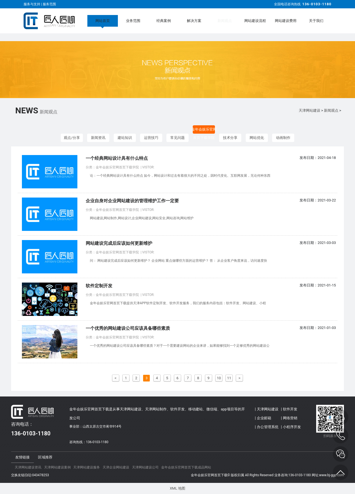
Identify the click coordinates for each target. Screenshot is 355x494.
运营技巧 (151, 138)
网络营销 (290, 418)
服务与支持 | (33, 4)
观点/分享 (72, 138)
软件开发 (290, 409)
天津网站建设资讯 (28, 467)
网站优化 (257, 138)
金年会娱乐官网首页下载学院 (204, 130)
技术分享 (230, 138)
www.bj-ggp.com (331, 475)
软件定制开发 (99, 285)
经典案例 (163, 21)
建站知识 (125, 138)
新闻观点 (224, 21)
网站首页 (102, 21)
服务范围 (49, 4)
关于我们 (316, 21)
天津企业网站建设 (116, 467)
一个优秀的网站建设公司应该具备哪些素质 (128, 328)
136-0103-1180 (316, 4)
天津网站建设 (309, 110)
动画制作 (283, 138)
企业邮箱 (264, 418)
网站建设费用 (285, 21)
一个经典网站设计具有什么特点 (117, 158)
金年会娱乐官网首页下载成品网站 (186, 467)
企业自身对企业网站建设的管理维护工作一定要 (132, 200)
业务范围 (133, 21)
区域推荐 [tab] (45, 457)
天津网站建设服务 (86, 467)
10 (219, 378)
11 (229, 378)
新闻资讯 (98, 138)
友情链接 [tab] (22, 457)
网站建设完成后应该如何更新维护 (119, 243)
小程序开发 (292, 427)
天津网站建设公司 (145, 467)
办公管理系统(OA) (267, 428)
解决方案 (194, 21)
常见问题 (177, 138)
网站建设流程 (255, 21)
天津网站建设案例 (57, 467)
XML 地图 (177, 488)
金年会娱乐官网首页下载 (209, 475)
